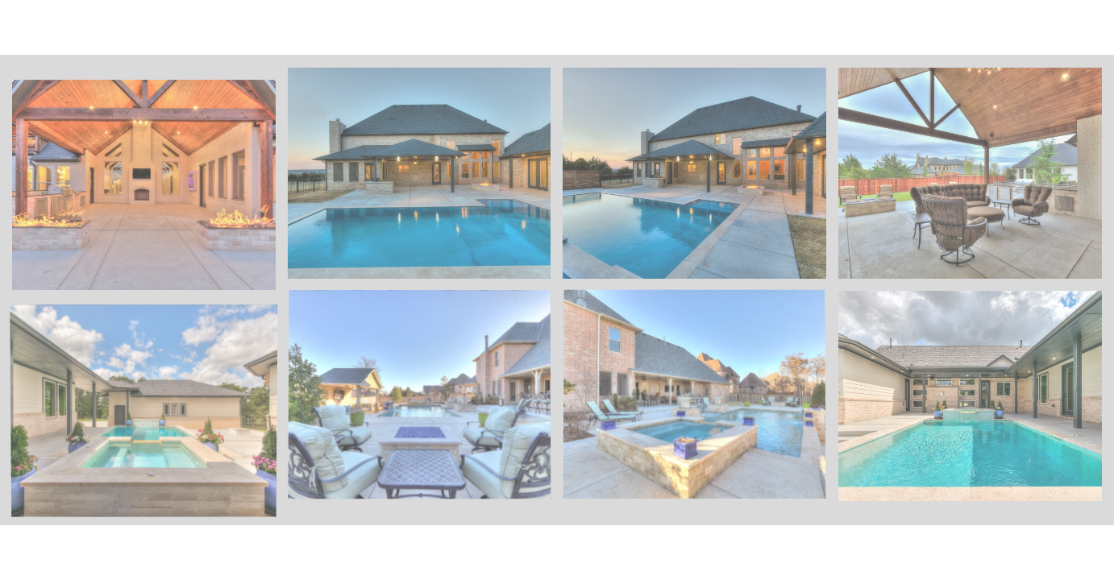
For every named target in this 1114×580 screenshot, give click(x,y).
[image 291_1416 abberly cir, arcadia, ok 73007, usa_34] (425, 179)
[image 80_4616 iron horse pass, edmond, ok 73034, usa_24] (425, 402)
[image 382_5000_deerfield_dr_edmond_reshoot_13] (976, 179)
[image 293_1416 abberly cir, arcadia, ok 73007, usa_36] (700, 179)
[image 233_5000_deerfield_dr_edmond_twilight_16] (150, 191)
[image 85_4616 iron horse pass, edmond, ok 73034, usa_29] (700, 402)
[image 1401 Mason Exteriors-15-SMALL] (150, 414)
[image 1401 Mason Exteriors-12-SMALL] (976, 402)
